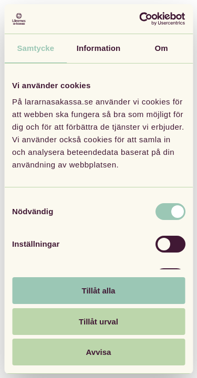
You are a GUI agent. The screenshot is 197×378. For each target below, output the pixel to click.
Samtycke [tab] (35, 48)
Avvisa (98, 352)
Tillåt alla (99, 290)
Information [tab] (99, 48)
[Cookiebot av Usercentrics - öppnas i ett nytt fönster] (140, 19)
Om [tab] (161, 48)
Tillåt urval (98, 321)
